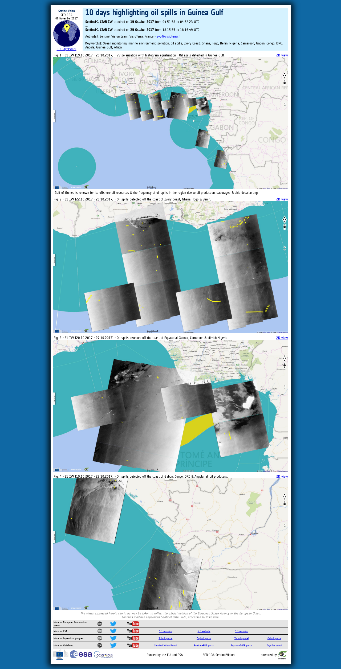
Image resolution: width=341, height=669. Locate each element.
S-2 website (204, 631)
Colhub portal (274, 638)
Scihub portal (165, 638)
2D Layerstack (66, 49)
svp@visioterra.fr (169, 36)
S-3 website (241, 631)
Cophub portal (204, 638)
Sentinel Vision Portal (165, 645)
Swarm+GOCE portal (241, 645)
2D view (282, 55)
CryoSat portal (274, 645)
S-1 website (165, 631)
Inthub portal (241, 638)
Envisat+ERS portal (204, 645)
